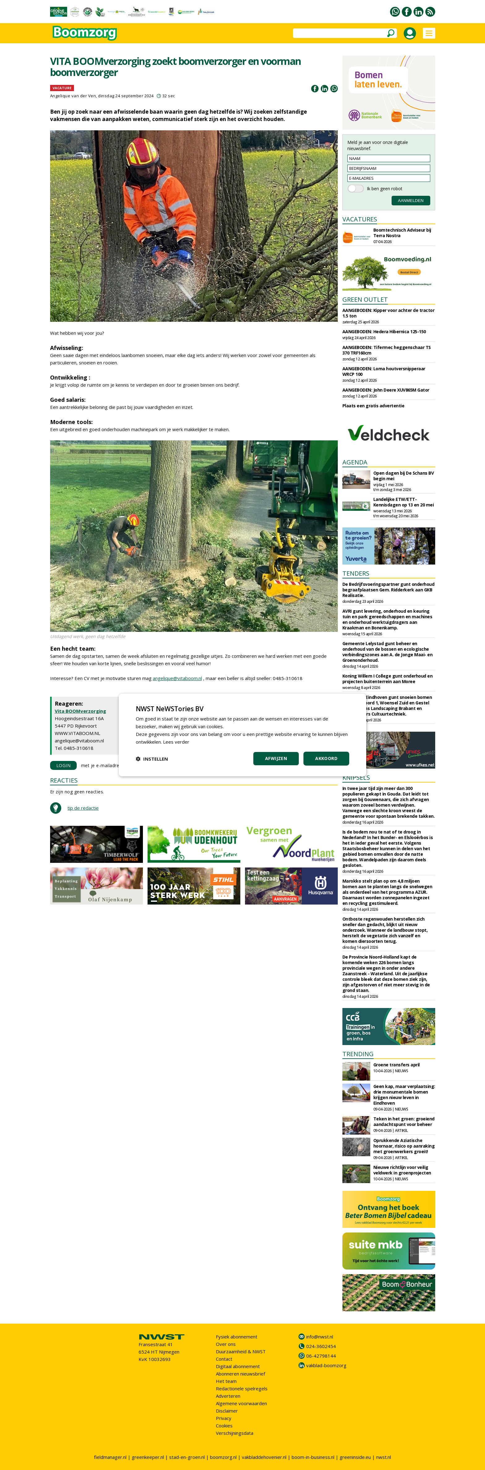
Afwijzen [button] (276, 758)
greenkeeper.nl (148, 1457)
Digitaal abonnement (238, 1366)
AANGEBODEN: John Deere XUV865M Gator (385, 390)
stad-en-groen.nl (187, 1457)
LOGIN (63, 765)
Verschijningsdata (234, 1433)
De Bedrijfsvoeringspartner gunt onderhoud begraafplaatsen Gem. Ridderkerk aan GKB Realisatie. (388, 589)
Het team (226, 1381)
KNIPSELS (356, 777)
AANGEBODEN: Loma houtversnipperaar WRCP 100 (383, 371)
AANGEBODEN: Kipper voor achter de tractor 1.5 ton (388, 313)
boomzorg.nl (223, 1457)
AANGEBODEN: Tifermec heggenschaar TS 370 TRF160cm (386, 350)
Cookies (224, 1425)
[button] (152, 758)
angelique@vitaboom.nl (177, 678)
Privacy (223, 1418)
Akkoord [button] (326, 758)
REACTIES (64, 780)
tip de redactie (83, 808)
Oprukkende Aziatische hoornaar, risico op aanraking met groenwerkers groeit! (404, 1145)
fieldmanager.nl (110, 1457)
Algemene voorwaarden (241, 1403)
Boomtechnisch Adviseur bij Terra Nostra (402, 232)
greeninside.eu (355, 1457)
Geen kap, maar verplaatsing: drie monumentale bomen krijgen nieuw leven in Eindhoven (404, 1094)
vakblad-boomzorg (326, 1365)
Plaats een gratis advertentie (373, 406)
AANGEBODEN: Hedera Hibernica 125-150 (384, 331)
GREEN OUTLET (365, 299)
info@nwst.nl (319, 1337)
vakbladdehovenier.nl (264, 1457)
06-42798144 (321, 1356)
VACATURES (359, 219)
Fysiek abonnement (236, 1337)
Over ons (226, 1344)
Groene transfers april (396, 1065)
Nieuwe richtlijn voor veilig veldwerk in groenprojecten (402, 1170)
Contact (224, 1359)
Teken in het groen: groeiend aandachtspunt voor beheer (404, 1121)
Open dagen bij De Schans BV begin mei (403, 475)
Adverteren (228, 1396)
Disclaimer (227, 1411)
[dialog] (242, 735)
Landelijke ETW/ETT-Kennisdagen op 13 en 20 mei (403, 502)
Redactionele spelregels (242, 1388)
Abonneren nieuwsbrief (240, 1374)
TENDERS (355, 573)
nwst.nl (383, 1457)
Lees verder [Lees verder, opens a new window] (176, 742)
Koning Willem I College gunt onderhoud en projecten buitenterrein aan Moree (387, 678)
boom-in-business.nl (313, 1457)
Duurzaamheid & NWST (241, 1351)
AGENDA (354, 462)
